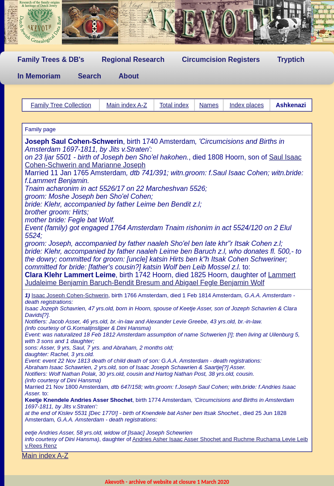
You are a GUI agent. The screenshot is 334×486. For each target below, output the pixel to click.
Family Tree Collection (61, 105)
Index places (246, 105)
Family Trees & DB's (50, 59)
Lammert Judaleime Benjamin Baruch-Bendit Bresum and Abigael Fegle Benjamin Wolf (160, 278)
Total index (174, 105)
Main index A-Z (126, 105)
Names (208, 105)
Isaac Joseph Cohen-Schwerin (69, 295)
